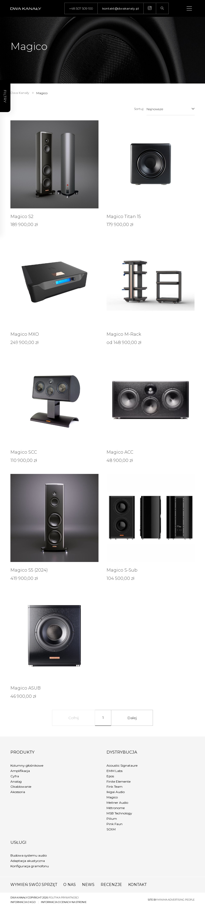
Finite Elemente (119, 781)
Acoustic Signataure (122, 765)
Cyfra (14, 776)
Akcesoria (17, 792)
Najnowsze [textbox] (155, 109)
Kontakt (137, 884)
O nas (69, 884)
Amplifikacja (20, 771)
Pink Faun (115, 824)
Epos (110, 776)
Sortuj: (139, 109)
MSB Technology (119, 813)
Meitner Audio (117, 803)
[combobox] (171, 108)
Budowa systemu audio (28, 855)
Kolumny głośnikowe (26, 765)
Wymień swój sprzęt (33, 884)
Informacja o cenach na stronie (63, 902)
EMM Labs (115, 771)
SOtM (111, 829)
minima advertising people (176, 899)
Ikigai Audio (116, 792)
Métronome (116, 808)
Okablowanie (20, 787)
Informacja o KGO (23, 902)
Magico (112, 797)
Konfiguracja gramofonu (29, 866)
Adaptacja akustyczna (27, 861)
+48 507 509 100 (81, 8)
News (88, 884)
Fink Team (115, 787)
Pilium (112, 819)
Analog (16, 781)
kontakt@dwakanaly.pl (120, 8)
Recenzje (111, 884)
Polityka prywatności (64, 897)
